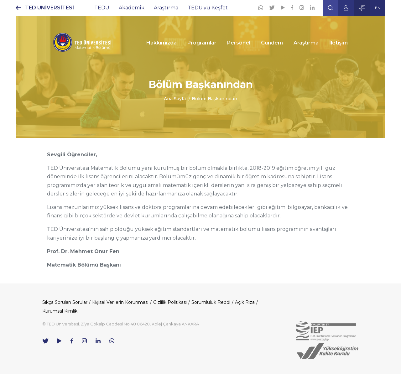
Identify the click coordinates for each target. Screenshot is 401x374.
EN (377, 7)
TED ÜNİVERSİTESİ (49, 8)
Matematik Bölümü (93, 47)
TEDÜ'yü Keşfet (208, 8)
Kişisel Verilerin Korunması (120, 302)
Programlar (201, 43)
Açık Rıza (245, 302)
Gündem (272, 43)
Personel (238, 43)
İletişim (338, 43)
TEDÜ (101, 8)
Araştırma (166, 8)
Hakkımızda (161, 43)
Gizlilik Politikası (170, 302)
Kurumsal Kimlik (59, 311)
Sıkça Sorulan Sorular (64, 302)
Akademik (131, 8)
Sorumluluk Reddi (210, 302)
